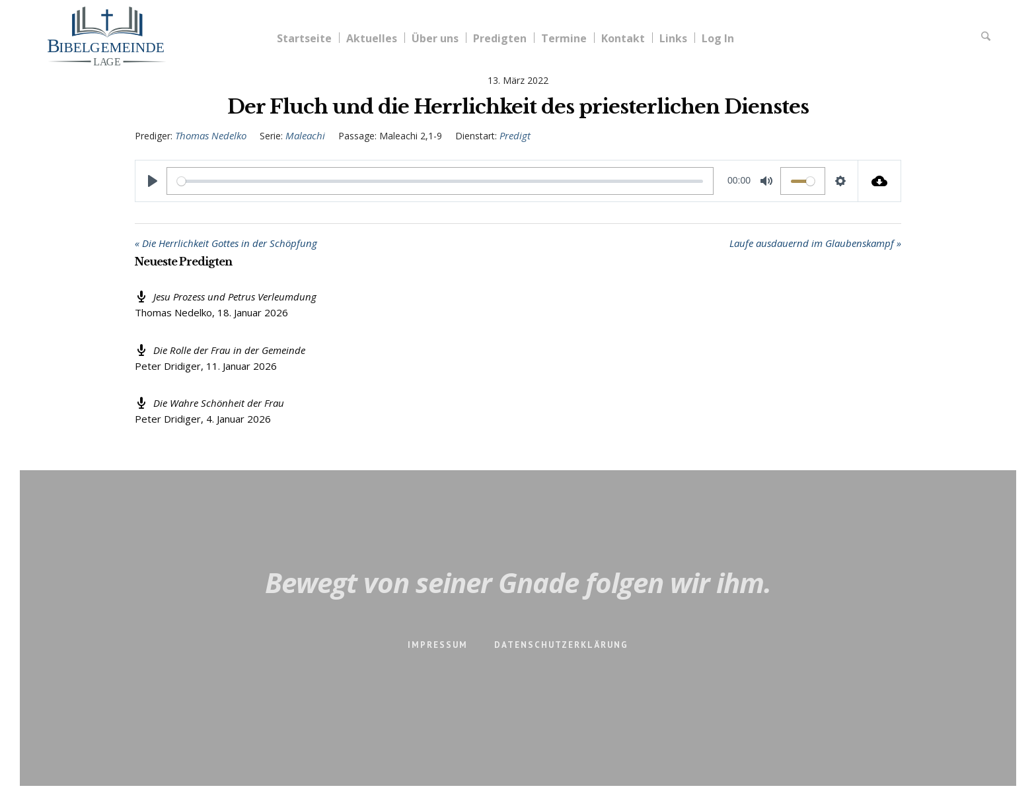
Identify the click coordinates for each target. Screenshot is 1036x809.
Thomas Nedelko (210, 135)
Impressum (438, 645)
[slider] (440, 181)
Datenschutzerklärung (561, 645)
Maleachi (305, 135)
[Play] (152, 181)
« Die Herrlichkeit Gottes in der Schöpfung (226, 243)
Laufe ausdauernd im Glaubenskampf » (815, 243)
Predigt (515, 135)
